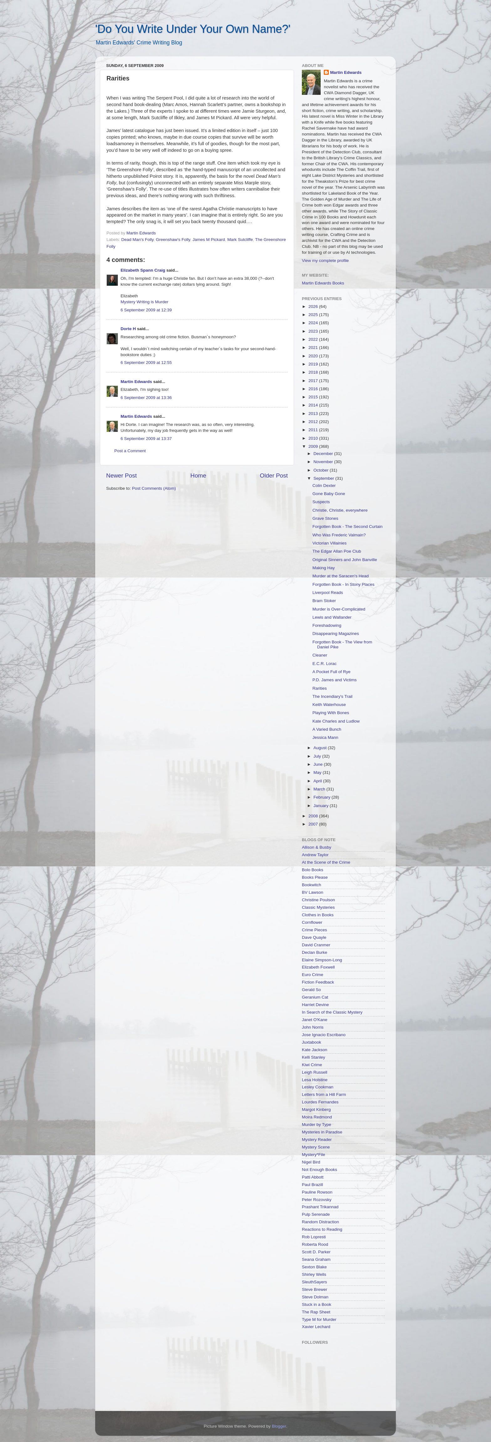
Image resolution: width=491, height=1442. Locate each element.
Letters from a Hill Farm (324, 1094)
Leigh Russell (314, 1072)
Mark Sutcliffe (240, 239)
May (318, 772)
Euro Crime (312, 974)
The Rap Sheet (316, 1312)
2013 (313, 413)
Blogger (279, 1426)
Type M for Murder (319, 1319)
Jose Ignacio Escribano (324, 1034)
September (324, 478)
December (323, 453)
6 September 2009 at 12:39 (146, 310)
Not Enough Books (319, 1169)
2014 (313, 405)
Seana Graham (316, 1259)
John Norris (312, 1027)
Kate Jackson (314, 1049)
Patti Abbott (312, 1177)
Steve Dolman (315, 1297)
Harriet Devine (315, 1004)
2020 (313, 356)
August (320, 747)
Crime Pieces (314, 930)
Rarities (320, 688)
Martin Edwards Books (323, 283)
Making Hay (324, 567)
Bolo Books (312, 869)
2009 (313, 446)
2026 (313, 306)
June (318, 764)
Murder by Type (316, 1124)
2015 (313, 397)
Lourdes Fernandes (320, 1102)
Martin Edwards (136, 381)
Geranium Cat (315, 997)
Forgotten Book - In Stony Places (344, 584)
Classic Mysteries (318, 907)
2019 (313, 364)
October (321, 470)
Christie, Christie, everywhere (340, 510)
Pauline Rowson (317, 1192)
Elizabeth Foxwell (318, 967)
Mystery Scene (316, 1147)
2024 (313, 322)
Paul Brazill (312, 1184)
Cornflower (312, 922)
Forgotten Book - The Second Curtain (348, 526)
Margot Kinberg (316, 1109)
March (319, 789)
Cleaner (320, 655)
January (321, 805)
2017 (313, 380)
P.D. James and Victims (335, 680)
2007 (313, 824)
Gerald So (311, 989)
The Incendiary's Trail (333, 696)
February (322, 797)
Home (198, 475)
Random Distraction (320, 1222)
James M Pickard (209, 239)
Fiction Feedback (318, 982)
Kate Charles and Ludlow (336, 721)
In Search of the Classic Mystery (332, 1012)
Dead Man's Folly (137, 239)
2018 (313, 372)
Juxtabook (311, 1042)
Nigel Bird (311, 1162)
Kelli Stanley (313, 1057)
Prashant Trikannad (320, 1206)
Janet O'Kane (314, 1019)
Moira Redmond (317, 1117)
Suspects (321, 501)
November (323, 461)
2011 (313, 429)
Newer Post (121, 475)
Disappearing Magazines (336, 633)
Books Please (315, 877)
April (318, 781)
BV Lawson (312, 892)
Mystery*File (313, 1154)
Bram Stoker (324, 600)
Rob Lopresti (314, 1237)
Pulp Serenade (316, 1214)
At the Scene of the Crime (326, 862)
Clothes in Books (317, 915)
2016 (313, 388)
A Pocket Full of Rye (332, 671)
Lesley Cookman (317, 1087)
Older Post (274, 475)
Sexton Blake (314, 1267)
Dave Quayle (314, 937)
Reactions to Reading (322, 1229)
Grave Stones (326, 518)
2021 (313, 347)
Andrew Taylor (315, 854)
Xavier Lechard (316, 1326)
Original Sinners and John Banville (345, 559)
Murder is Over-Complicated (339, 609)
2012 (313, 421)
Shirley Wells (314, 1274)
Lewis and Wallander (332, 617)
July (317, 756)
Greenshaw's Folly (173, 239)
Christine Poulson (318, 899)
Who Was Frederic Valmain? (339, 535)
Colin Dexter (324, 485)
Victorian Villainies (330, 543)
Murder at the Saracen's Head (341, 576)
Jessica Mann (326, 737)
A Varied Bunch (327, 729)
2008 (313, 816)
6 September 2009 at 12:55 (146, 362)
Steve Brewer (314, 1289)
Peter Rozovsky (317, 1199)
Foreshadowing (327, 625)
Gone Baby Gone (329, 493)
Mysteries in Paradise (322, 1132)
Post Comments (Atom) (154, 488)
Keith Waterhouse (329, 704)
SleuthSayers (314, 1282)
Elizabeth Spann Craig (143, 270)
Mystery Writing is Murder (144, 301)
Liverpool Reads (328, 592)
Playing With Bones (331, 712)
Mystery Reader (317, 1139)
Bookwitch (311, 884)
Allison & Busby (316, 847)
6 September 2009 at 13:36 (146, 397)
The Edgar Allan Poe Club (337, 551)
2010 (313, 438)
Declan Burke (314, 952)
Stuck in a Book (316, 1304)
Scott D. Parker (316, 1252)
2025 (313, 314)
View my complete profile (325, 260)
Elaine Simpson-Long (322, 960)
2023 (313, 331)
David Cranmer (316, 945)
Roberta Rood (315, 1244)
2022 (313, 339)
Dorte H (128, 328)
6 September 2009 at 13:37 (146, 438)
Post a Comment (130, 450)
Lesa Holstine (315, 1079)
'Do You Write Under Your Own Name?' (192, 29)
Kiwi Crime (312, 1064)
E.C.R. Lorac (325, 663)
